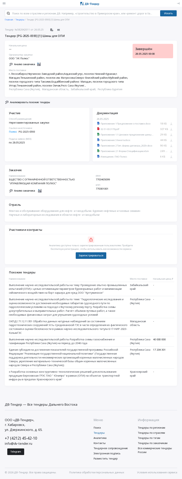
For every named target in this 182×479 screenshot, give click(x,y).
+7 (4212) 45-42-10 (21, 438)
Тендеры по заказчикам (152, 443)
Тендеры (99, 433)
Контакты (99, 443)
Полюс (13, 132)
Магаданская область (138, 324)
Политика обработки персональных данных (96, 473)
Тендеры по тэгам (149, 438)
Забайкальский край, (84, 90)
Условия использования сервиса (157, 473)
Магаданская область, (56, 90)
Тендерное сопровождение (110, 449)
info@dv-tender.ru (18, 444)
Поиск (97, 428)
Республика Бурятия (110, 90)
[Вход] (178, 3)
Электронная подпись (107, 454)
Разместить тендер (105, 459)
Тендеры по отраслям (151, 433)
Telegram (15, 452)
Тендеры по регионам (151, 428)
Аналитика (100, 438)
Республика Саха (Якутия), (25, 90)
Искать (168, 14)
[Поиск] (8, 14)
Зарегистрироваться (91, 256)
